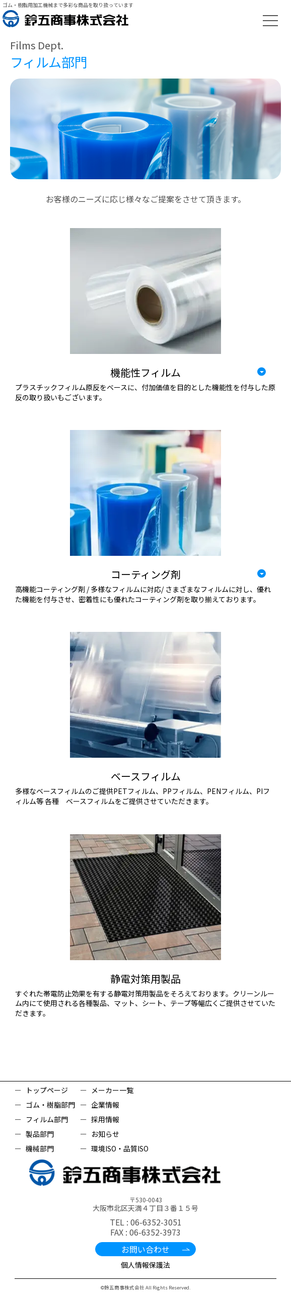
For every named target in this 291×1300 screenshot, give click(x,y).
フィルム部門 (47, 1119)
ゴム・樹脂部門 (50, 1105)
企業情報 (105, 1105)
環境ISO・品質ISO (120, 1148)
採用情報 (105, 1119)
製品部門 (40, 1134)
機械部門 (40, 1148)
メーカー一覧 (112, 1090)
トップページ (47, 1090)
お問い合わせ (145, 1249)
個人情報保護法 (145, 1265)
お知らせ (105, 1134)
